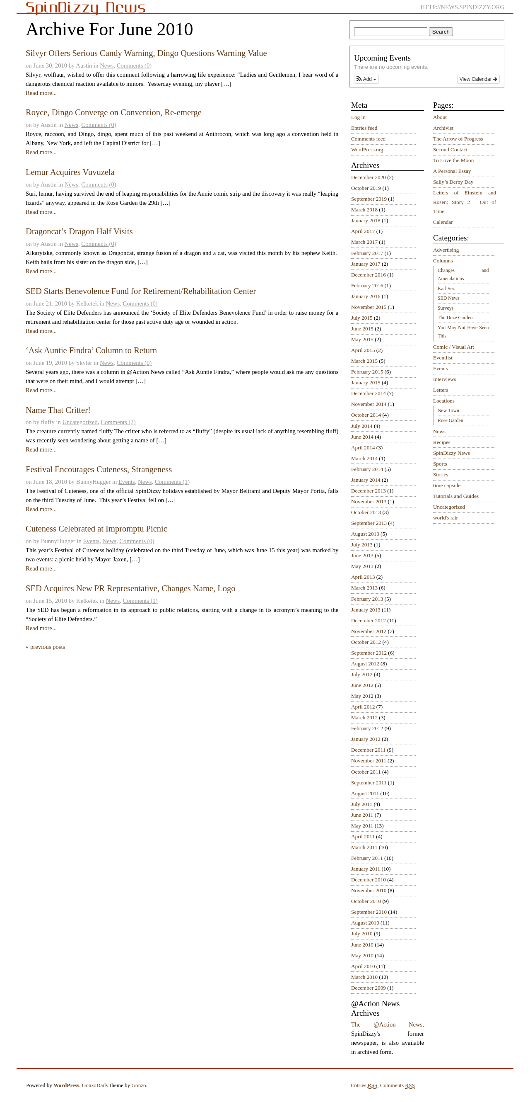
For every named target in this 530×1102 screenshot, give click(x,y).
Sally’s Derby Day (453, 182)
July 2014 (362, 426)
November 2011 (368, 760)
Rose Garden (450, 420)
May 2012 (362, 696)
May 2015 (362, 339)
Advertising (446, 250)
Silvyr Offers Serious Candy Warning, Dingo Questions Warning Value (146, 53)
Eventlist (443, 357)
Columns (443, 260)
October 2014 (366, 415)
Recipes (441, 442)
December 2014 (368, 393)
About (440, 117)
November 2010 (368, 890)
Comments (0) (134, 65)
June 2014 (362, 437)
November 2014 (368, 404)
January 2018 (366, 220)
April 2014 (363, 447)
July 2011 (361, 804)
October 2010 (366, 901)
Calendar (443, 222)
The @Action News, (387, 1024)
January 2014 (366, 480)
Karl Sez (446, 288)
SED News (448, 298)
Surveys (445, 308)
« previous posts (45, 646)
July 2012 (362, 674)
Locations (444, 401)
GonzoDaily (95, 1085)
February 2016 (367, 285)
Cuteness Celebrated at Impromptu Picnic (96, 528)
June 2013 (362, 555)
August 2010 (365, 923)
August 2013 (365, 534)
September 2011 (369, 782)
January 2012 (366, 739)
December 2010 (368, 879)
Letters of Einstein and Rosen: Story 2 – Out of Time (464, 201)
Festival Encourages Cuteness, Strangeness (99, 469)
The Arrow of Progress (458, 139)
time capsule (446, 485)
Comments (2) (118, 422)
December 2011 (368, 750)
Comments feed (368, 139)
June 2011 (362, 815)
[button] (366, 79)
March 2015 (364, 361)
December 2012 (368, 620)
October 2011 (366, 772)
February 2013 (367, 599)
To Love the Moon (453, 160)
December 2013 (368, 491)
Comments (397, 1085)
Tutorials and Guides (456, 496)
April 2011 (363, 836)
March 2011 (364, 847)
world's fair (445, 518)
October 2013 (366, 512)
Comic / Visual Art (453, 347)
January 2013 (366, 610)
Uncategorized (79, 422)
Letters (440, 390)
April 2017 (363, 231)
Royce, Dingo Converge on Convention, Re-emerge (114, 112)
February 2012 (367, 728)
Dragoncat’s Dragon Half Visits (79, 231)
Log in (358, 117)
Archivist (443, 128)
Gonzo (139, 1085)
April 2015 (363, 350)
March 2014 (364, 458)
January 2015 (366, 382)
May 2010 (362, 955)
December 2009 (368, 988)
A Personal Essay (452, 171)
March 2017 (364, 242)
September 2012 (369, 653)
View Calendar (478, 79)
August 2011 (365, 793)
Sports (440, 464)
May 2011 (362, 826)
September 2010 (369, 912)
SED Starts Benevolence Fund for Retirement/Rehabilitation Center (141, 291)
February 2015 (367, 372)
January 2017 (366, 264)
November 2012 (368, 631)
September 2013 (369, 523)
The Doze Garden (455, 317)
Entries (364, 1085)
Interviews (444, 379)
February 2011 (367, 858)
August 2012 (365, 663)
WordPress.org (367, 149)
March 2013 (364, 588)
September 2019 (369, 199)
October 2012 (366, 642)
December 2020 (368, 177)
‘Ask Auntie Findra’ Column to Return (91, 350)
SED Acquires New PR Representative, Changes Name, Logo (131, 588)
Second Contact (450, 149)
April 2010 (363, 966)
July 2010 (362, 933)
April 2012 (363, 707)
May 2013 (362, 566)
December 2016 (368, 275)
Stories (440, 474)
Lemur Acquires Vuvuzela (70, 172)
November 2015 (368, 307)
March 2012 (364, 717)
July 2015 (362, 318)
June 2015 (362, 328)
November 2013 (368, 501)
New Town (448, 410)
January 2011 (365, 869)
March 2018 (364, 209)
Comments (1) (172, 481)
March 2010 (364, 977)
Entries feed (364, 128)
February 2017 (367, 253)
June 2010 (362, 945)
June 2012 (362, 685)
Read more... (41, 93)
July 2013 (362, 544)
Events (126, 481)
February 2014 (367, 469)
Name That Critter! (58, 410)
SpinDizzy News (451, 453)
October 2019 (366, 188)
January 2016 (366, 296)
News (106, 65)
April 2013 (363, 577)
